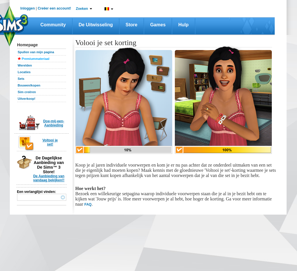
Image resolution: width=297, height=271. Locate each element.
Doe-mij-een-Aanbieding (53, 123)
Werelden (25, 65)
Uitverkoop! (26, 98)
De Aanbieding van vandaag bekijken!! (48, 178)
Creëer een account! (54, 8)
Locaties (24, 72)
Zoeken (82, 9)
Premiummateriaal (35, 58)
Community (53, 24)
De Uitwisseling (96, 24)
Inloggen (27, 8)
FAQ (88, 204)
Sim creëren (27, 92)
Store (132, 24)
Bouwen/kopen (29, 85)
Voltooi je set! (50, 142)
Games (158, 24)
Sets (21, 78)
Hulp (183, 24)
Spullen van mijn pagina (36, 52)
